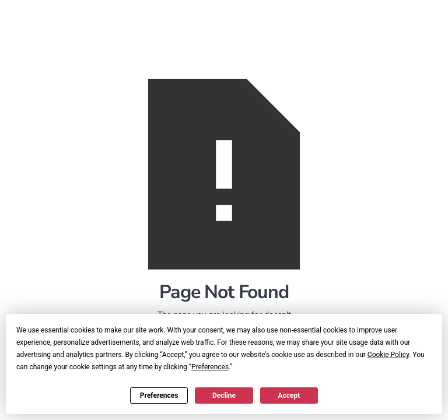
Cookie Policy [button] (388, 355)
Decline (224, 395)
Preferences (159, 395)
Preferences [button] (210, 367)
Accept (289, 395)
